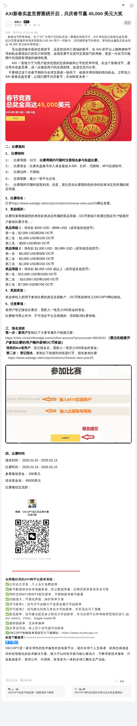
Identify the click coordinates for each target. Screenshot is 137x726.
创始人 (18, 21)
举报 (119, 681)
